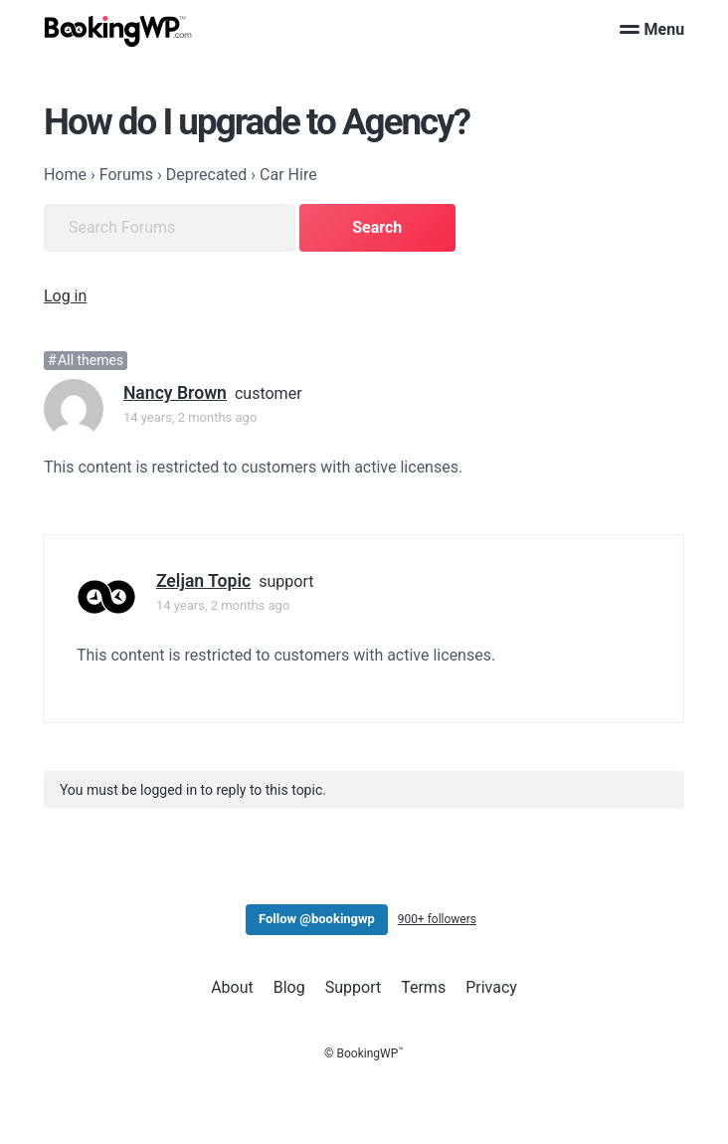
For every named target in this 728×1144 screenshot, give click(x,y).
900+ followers (437, 919)
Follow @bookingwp (317, 918)
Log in (65, 295)
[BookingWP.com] (118, 31)
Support (353, 987)
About (232, 987)
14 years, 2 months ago (190, 417)
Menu (652, 29)
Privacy (491, 987)
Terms (423, 987)
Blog (289, 987)
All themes (90, 360)
